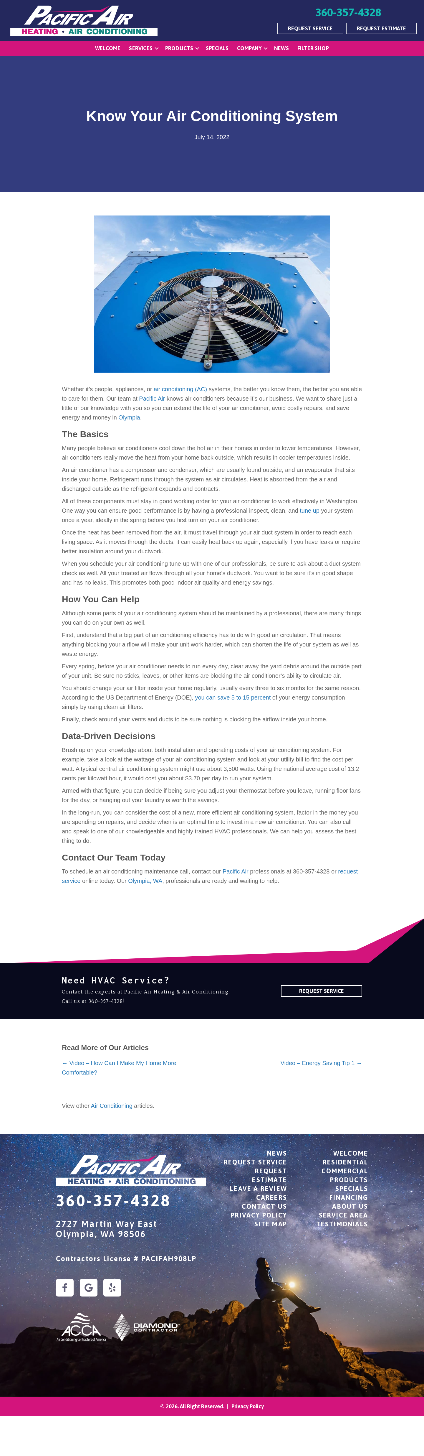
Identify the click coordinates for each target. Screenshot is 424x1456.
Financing (348, 1197)
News (281, 48)
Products (179, 48)
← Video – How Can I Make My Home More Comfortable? (119, 1068)
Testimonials (342, 1224)
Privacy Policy (259, 1215)
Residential (345, 1162)
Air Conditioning (111, 1106)
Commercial (345, 1171)
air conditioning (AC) (180, 389)
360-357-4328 (106, 1001)
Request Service (255, 1162)
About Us (350, 1206)
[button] (157, 48)
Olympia (129, 417)
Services (140, 48)
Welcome (107, 48)
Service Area (343, 1215)
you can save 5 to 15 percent (233, 697)
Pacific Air (151, 398)
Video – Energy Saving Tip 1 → (321, 1063)
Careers (271, 1197)
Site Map (270, 1224)
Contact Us (264, 1206)
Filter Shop (313, 48)
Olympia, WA (145, 881)
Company (249, 48)
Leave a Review (258, 1188)
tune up (310, 510)
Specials (217, 48)
